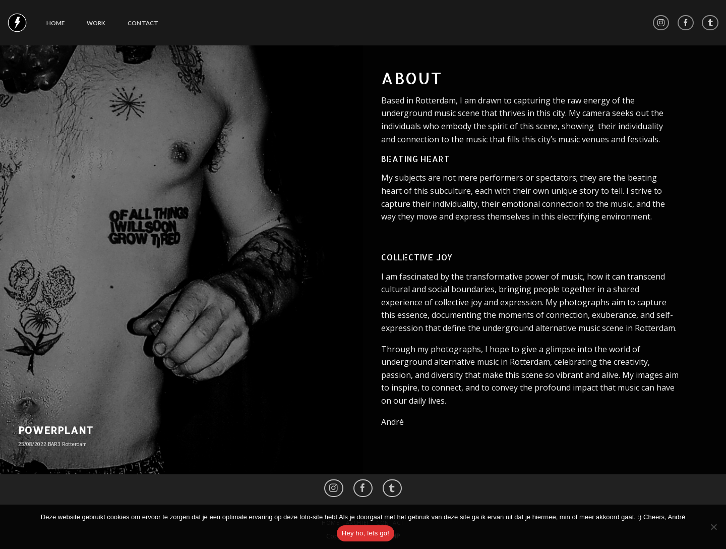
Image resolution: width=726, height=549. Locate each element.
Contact (143, 23)
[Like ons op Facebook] (686, 22)
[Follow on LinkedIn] (710, 22)
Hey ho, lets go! (365, 533)
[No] (713, 530)
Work (96, 23)
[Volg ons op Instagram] (661, 22)
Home (55, 23)
